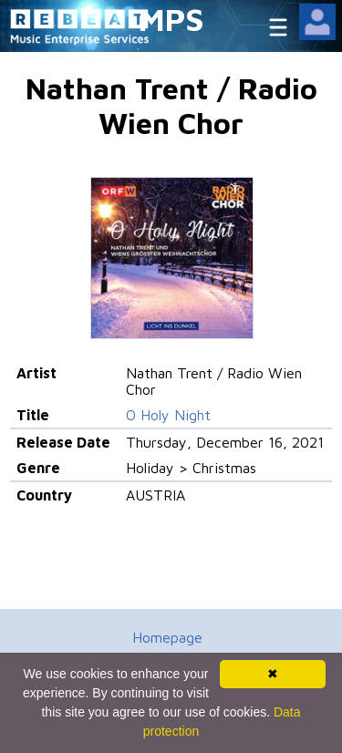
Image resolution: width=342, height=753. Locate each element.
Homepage (167, 637)
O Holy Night (168, 415)
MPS (171, 18)
